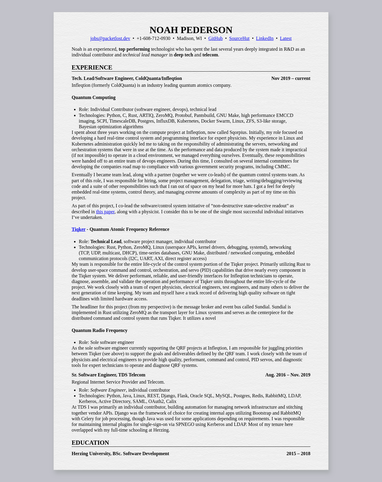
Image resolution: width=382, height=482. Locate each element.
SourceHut (239, 38)
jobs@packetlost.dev (110, 38)
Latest (286, 38)
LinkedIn (265, 38)
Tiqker (79, 229)
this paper (105, 211)
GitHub (215, 38)
